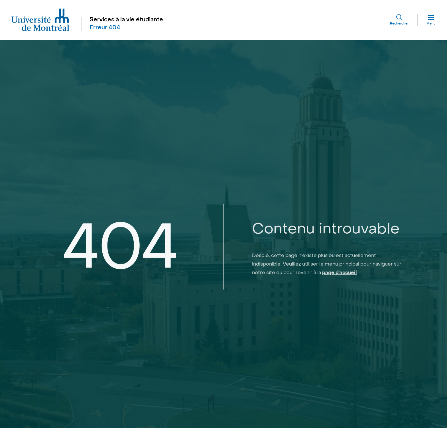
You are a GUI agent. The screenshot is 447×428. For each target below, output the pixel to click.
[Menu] (427, 20)
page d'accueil (339, 289)
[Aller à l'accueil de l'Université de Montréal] (40, 20)
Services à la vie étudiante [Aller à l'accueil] (126, 19)
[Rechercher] (399, 20)
